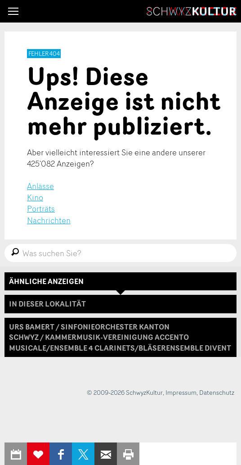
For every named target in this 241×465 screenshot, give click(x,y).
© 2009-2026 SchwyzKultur (125, 392)
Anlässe (40, 186)
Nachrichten (49, 220)
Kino (35, 197)
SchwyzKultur (192, 11)
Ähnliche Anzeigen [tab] (46, 281)
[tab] (120, 337)
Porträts (41, 208)
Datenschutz (216, 392)
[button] (13, 11)
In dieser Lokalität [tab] (47, 303)
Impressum (180, 392)
